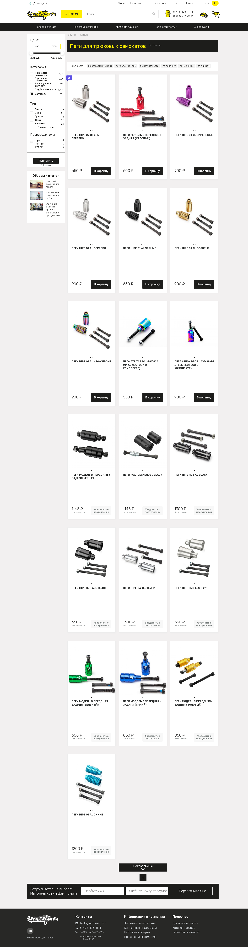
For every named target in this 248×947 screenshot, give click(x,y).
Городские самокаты (127, 26)
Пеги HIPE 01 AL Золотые (192, 248)
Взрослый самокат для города (52, 184)
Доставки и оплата (158, 3)
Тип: (33, 104)
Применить (46, 160)
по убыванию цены (126, 66)
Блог (177, 3)
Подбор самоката (46, 26)
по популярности (149, 66)
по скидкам (204, 66)
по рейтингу (169, 66)
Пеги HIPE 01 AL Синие (87, 814)
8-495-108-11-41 (183, 11)
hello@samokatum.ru (91, 923)
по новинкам (186, 66)
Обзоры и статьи (45, 175)
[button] (90, 130)
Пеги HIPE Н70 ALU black (89, 588)
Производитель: (42, 134)
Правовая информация (140, 936)
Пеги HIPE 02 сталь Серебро (85, 136)
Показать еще (143, 866)
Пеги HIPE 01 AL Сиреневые (193, 135)
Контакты (190, 3)
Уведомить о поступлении (101, 510)
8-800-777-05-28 (183, 15)
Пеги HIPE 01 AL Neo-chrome (91, 361)
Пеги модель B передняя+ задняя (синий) (142, 703)
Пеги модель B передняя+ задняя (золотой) (193, 703)
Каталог (71, 14)
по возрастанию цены (100, 66)
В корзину (101, 171)
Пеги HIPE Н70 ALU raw (190, 588)
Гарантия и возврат (186, 932)
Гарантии (135, 3)
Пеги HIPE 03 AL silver (139, 588)
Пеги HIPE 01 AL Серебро (89, 248)
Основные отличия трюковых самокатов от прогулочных (53, 209)
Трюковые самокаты (86, 26)
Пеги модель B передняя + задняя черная (91, 476)
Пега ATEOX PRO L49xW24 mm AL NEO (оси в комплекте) (140, 365)
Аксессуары (201, 26)
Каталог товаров (184, 927)
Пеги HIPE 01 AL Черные (139, 248)
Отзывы (210, 3)
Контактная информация (141, 927)
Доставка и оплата (185, 923)
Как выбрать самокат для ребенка (52, 195)
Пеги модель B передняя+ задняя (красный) (142, 136)
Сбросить (46, 165)
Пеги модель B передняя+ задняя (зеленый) (91, 703)
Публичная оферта (137, 932)
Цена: (34, 40)
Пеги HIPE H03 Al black (190, 474)
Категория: (38, 67)
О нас (121, 3)
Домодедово (38, 3)
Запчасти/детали (166, 26)
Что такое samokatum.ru (140, 923)
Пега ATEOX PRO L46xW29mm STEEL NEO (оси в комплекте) (194, 365)
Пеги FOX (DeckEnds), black (142, 474)
